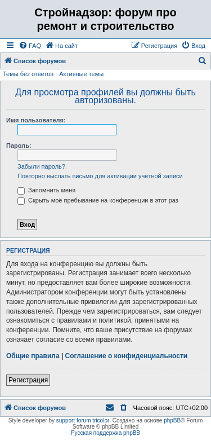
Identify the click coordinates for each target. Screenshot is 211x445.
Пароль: (19, 145)
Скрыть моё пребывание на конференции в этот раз (97, 200)
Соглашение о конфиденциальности (126, 356)
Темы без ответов (28, 74)
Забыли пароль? (41, 166)
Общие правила (33, 356)
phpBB (172, 420)
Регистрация (28, 380)
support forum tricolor (82, 420)
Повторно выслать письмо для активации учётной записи (100, 176)
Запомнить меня (46, 190)
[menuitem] (30, 45)
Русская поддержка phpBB (105, 433)
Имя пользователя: (36, 120)
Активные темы (81, 74)
